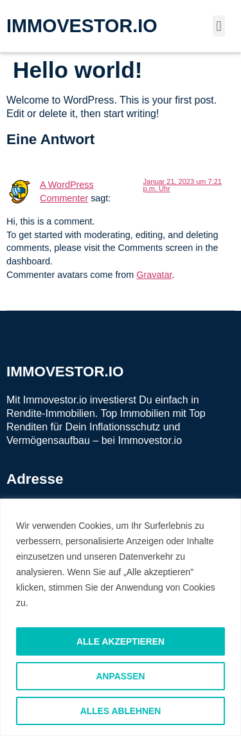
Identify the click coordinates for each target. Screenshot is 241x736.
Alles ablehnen (120, 711)
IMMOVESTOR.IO (81, 25)
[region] (120, 617)
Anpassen (120, 676)
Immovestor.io (150, 440)
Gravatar (154, 275)
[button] (219, 26)
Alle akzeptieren (120, 641)
